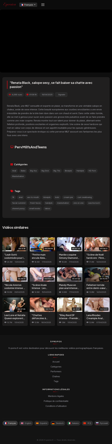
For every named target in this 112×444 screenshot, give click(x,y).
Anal (14, 171)
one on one (79, 203)
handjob (48, 203)
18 (13, 197)
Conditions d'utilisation (56, 406)
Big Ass (33, 171)
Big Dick (45, 171)
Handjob (80, 171)
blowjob (46, 197)
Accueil (56, 361)
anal (21, 197)
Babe (23, 171)
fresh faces (35, 203)
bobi (57, 197)
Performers (56, 371)
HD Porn (92, 171)
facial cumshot (19, 203)
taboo (47, 208)
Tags (56, 381)
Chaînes (56, 376)
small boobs (34, 208)
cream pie (68, 197)
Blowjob (68, 171)
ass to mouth (33, 197)
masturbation (63, 203)
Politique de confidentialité (56, 401)
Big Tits (57, 171)
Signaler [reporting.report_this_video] (61, 94)
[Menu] (43, 4)
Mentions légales (56, 396)
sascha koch (94, 203)
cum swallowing (85, 197)
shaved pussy (18, 208)
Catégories (56, 366)
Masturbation (18, 176)
